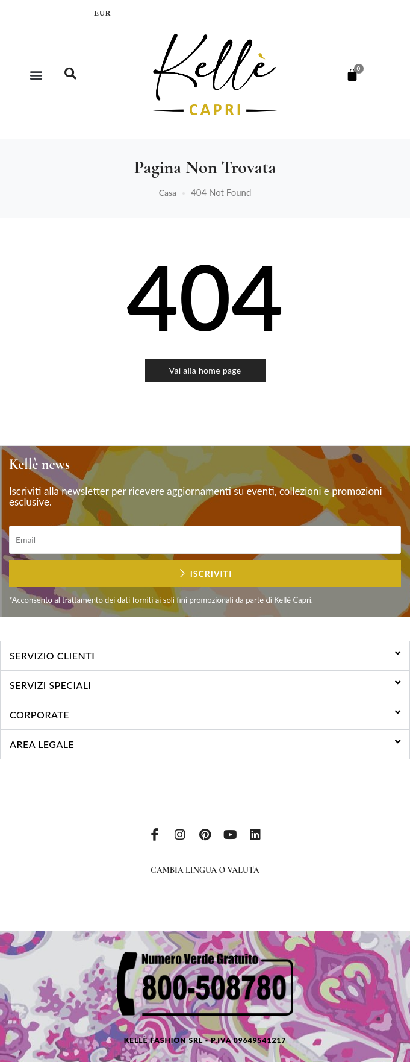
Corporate (39, 714)
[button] (36, 74)
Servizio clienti (52, 655)
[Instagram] (180, 834)
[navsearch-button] (70, 75)
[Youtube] (230, 834)
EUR (102, 13)
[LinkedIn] (255, 834)
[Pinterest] (205, 834)
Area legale (42, 744)
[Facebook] (155, 834)
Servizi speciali (51, 685)
